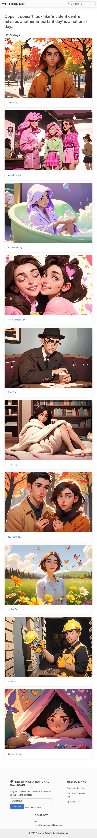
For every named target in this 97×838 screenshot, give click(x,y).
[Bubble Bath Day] (48, 217)
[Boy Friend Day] (48, 507)
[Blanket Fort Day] (48, 724)
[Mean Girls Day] (48, 145)
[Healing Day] (48, 579)
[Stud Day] (48, 651)
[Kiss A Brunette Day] (48, 289)
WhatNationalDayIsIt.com (56, 833)
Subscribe (17, 806)
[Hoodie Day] (48, 72)
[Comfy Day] (48, 434)
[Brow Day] (48, 362)
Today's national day (76, 788)
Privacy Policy (73, 802)
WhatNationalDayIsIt (13, 3)
